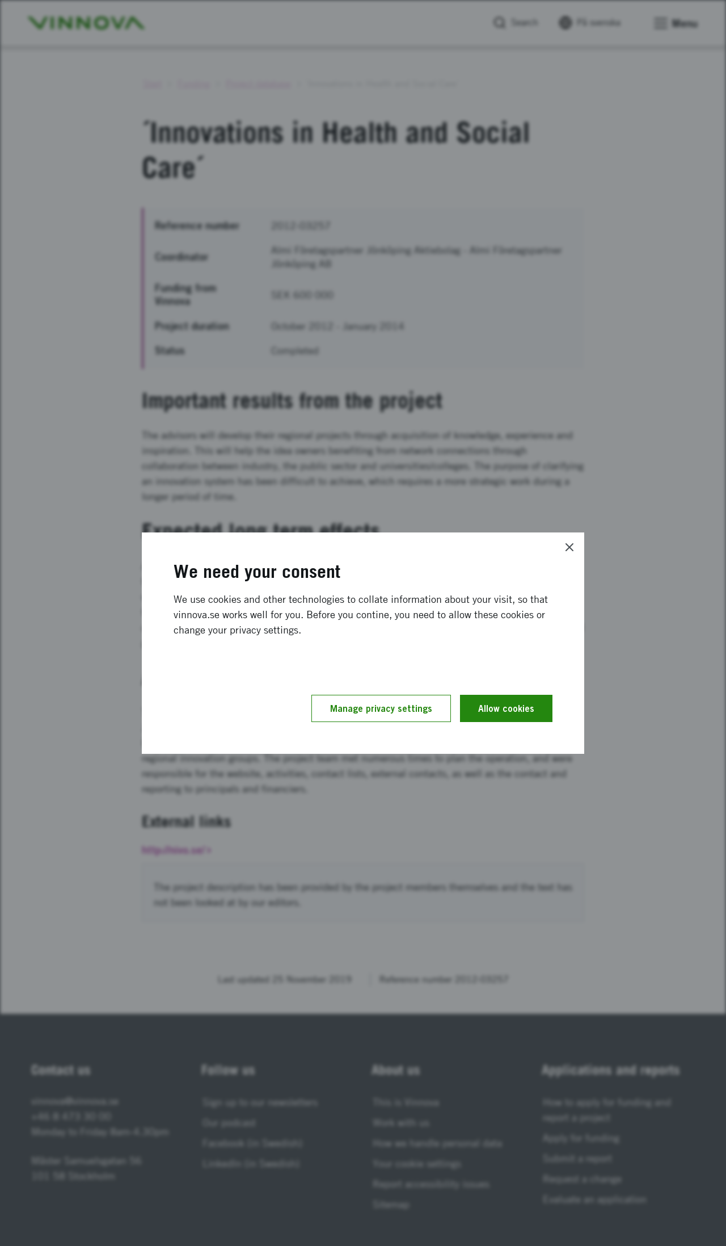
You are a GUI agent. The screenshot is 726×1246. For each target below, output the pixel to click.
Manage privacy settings (381, 708)
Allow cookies (506, 708)
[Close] (569, 547)
